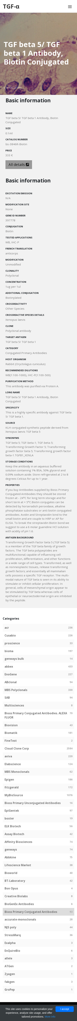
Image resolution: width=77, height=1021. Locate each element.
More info (50, 1016)
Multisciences (14, 705)
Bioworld (11, 873)
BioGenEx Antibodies (19, 904)
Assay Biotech (14, 834)
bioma (9, 651)
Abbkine (10, 857)
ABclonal (11, 682)
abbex (9, 666)
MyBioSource (14, 795)
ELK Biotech (13, 826)
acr (7, 627)
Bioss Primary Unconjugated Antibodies (33, 803)
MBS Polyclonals (16, 690)
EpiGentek (12, 810)
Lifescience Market (18, 865)
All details (19, 164)
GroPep (10, 989)
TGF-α (11, 6)
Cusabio (10, 635)
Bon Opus (11, 888)
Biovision (11, 725)
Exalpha (10, 943)
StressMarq (13, 935)
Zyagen (10, 974)
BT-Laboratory (15, 881)
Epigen (9, 779)
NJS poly (10, 927)
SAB (7, 697)
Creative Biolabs (16, 896)
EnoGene (11, 674)
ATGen (9, 966)
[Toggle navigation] (70, 7)
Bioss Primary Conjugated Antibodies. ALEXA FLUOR (36, 715)
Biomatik (11, 733)
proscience (12, 643)
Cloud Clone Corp (17, 748)
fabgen (10, 982)
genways (11, 849)
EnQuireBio (12, 950)
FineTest (11, 740)
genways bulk (14, 658)
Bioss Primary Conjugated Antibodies (31, 912)
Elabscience (13, 764)
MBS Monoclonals (17, 772)
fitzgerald (12, 787)
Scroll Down (12, 87)
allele (8, 958)
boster (9, 818)
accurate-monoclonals (20, 919)
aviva (8, 756)
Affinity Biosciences (18, 842)
